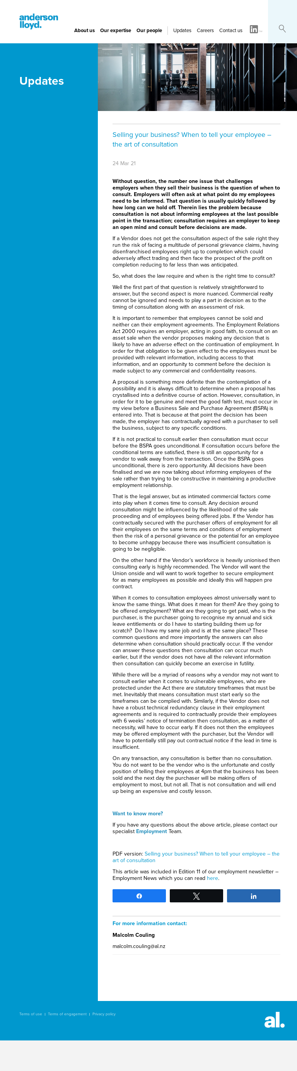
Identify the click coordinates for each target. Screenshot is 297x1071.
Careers (205, 30)
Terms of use (30, 1014)
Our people (149, 30)
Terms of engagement (67, 1014)
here (212, 878)
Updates (182, 30)
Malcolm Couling (134, 935)
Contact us (230, 30)
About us (84, 30)
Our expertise (115, 30)
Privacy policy (104, 1014)
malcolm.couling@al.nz (139, 946)
